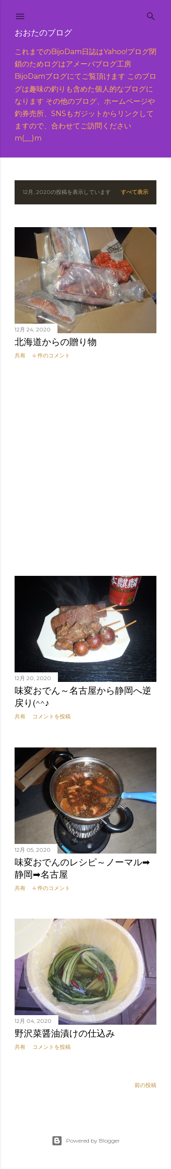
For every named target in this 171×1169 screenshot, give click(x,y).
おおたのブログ (43, 32)
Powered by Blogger (86, 1140)
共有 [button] (20, 355)
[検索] (150, 14)
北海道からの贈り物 (56, 342)
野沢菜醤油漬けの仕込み (65, 1033)
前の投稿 (145, 1085)
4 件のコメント (51, 355)
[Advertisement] (85, 467)
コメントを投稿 (51, 716)
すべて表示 (134, 191)
